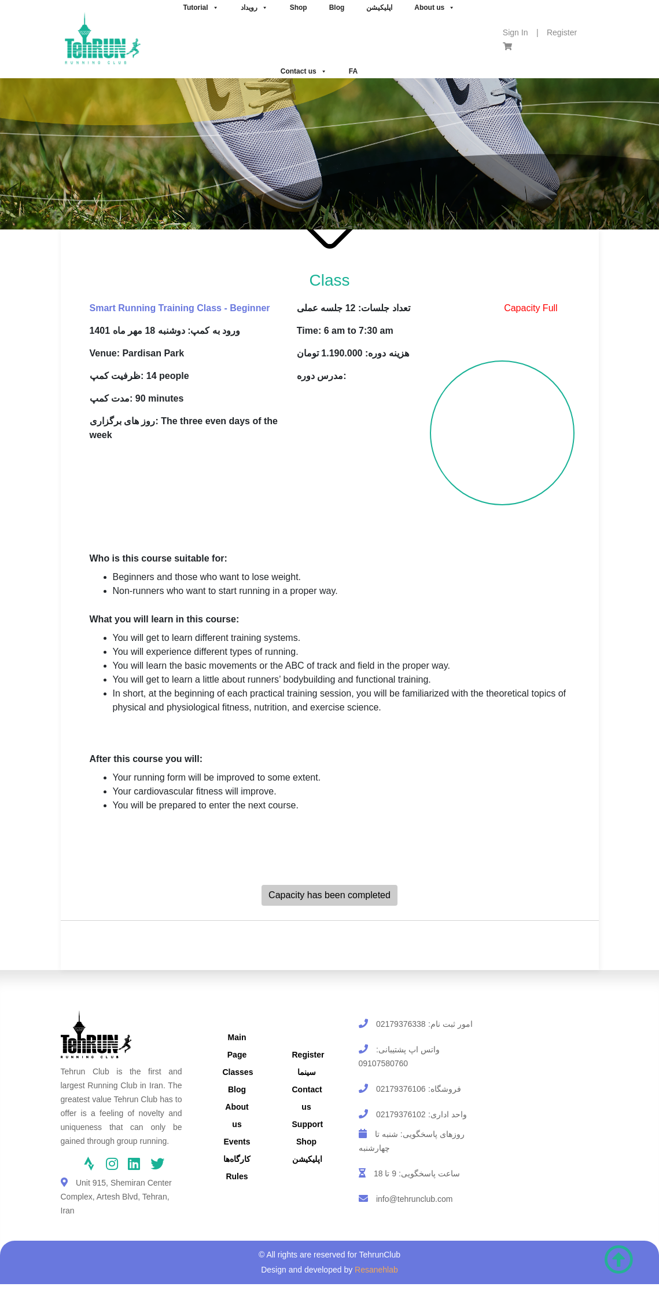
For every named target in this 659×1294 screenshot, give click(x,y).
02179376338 (401, 1024)
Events (237, 1141)
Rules (237, 1176)
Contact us (304, 71)
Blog (237, 1089)
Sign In (515, 32)
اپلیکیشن (307, 1159)
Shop (306, 1141)
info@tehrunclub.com (414, 1199)
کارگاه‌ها (237, 1159)
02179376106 (401, 1088)
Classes (238, 1072)
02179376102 (401, 1114)
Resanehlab (376, 1269)
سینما (306, 1072)
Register (562, 32)
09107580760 (383, 1063)
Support (307, 1124)
